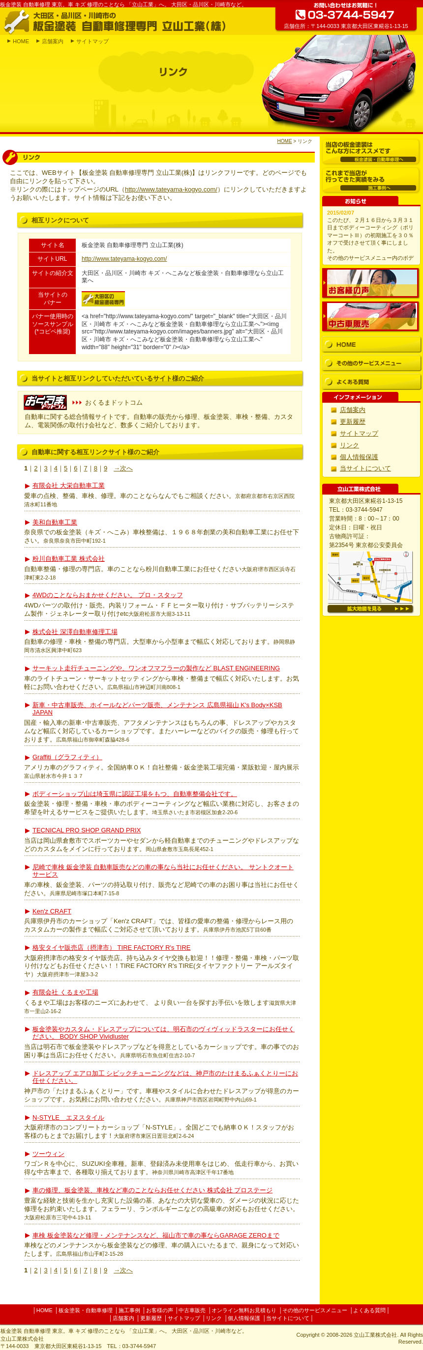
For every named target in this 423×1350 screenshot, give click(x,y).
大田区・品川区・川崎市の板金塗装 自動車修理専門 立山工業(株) (114, 21)
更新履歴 (352, 421)
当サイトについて (365, 468)
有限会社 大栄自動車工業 (68, 485)
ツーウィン (48, 1153)
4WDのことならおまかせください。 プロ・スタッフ (107, 595)
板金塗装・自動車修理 (86, 1310)
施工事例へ (371, 180)
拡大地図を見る (370, 609)
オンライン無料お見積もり (244, 1310)
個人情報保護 (359, 457)
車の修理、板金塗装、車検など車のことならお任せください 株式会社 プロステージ (152, 1190)
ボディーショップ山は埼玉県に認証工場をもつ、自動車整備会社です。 (134, 794)
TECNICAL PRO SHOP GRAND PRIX (86, 830)
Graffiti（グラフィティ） (67, 757)
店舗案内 (52, 41)
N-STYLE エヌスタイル (68, 1117)
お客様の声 (371, 283)
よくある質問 (371, 381)
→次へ (123, 468)
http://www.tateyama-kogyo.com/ (171, 189)
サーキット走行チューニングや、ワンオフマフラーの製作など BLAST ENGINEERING (156, 668)
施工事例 (129, 1310)
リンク (349, 445)
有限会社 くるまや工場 (65, 992)
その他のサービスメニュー (371, 363)
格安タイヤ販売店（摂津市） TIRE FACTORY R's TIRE (111, 947)
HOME (21, 41)
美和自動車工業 (54, 522)
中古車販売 (371, 316)
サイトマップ (92, 41)
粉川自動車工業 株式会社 (68, 558)
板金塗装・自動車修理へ (371, 152)
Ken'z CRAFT (51, 911)
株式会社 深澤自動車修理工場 (75, 631)
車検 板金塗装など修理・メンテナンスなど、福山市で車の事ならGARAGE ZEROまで (155, 1235)
